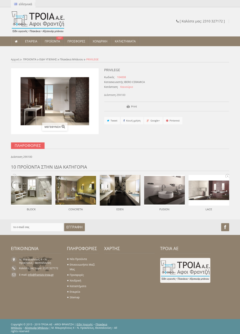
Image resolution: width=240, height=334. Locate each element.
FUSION (164, 209)
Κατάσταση (111, 87)
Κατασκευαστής (113, 82)
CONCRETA (75, 209)
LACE (209, 209)
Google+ (153, 120)
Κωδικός (109, 77)
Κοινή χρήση (132, 120)
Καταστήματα (78, 286)
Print (134, 106)
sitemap (75, 297)
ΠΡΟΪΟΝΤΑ (29, 59)
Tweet (112, 120)
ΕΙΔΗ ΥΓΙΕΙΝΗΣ (48, 59)
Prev (15, 176)
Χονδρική (75, 280)
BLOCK (31, 209)
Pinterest (173, 120)
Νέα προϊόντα (78, 259)
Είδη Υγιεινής (84, 324)
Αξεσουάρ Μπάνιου (36, 328)
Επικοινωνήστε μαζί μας (82, 267)
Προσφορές (77, 275)
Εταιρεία (75, 291)
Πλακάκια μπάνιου (71, 59)
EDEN (120, 209)
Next (227, 176)
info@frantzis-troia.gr (41, 274)
